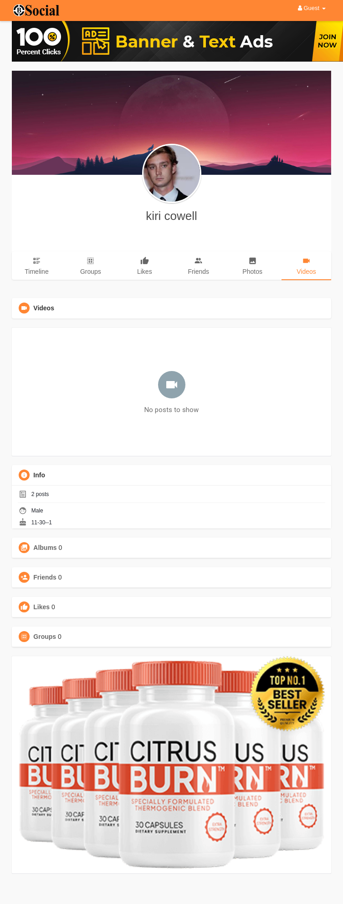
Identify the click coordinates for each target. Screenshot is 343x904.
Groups (44, 636)
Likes (41, 607)
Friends (44, 577)
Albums (44, 547)
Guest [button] (312, 8)
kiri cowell (171, 216)
